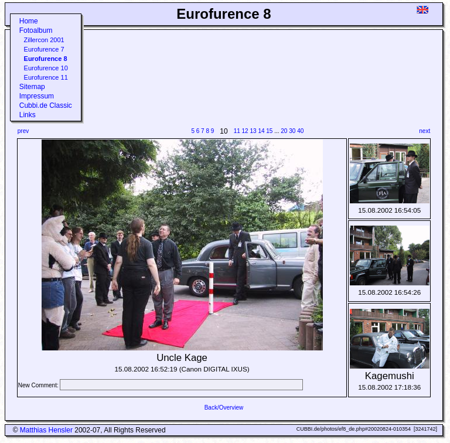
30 (292, 131)
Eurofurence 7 (44, 49)
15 (269, 131)
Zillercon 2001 (44, 39)
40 (300, 131)
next (424, 131)
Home (28, 21)
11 (237, 131)
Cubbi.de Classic (45, 105)
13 (253, 131)
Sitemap (32, 87)
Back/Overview (224, 407)
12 (245, 131)
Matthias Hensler (46, 430)
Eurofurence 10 (46, 67)
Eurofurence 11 (46, 77)
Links (27, 115)
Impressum (36, 96)
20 (284, 131)
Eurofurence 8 (45, 58)
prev (23, 131)
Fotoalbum (36, 30)
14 (261, 131)
